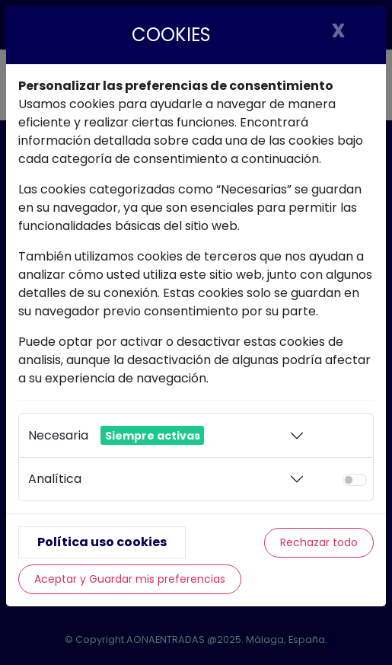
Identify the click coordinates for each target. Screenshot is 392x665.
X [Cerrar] (338, 30)
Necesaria (116, 435)
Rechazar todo (319, 542)
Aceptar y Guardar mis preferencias (129, 579)
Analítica (54, 479)
